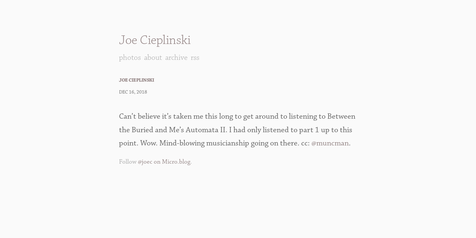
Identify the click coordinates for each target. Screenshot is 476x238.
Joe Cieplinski (154, 40)
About (153, 57)
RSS (195, 57)
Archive (176, 57)
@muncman (330, 143)
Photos (130, 57)
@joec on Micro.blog (164, 162)
